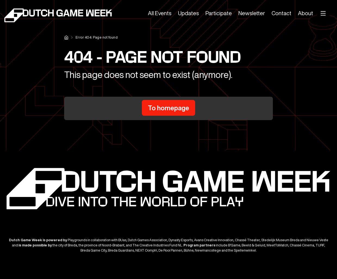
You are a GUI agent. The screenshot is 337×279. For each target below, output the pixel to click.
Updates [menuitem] (188, 13)
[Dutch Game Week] (58, 16)
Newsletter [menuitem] (251, 13)
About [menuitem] (305, 13)
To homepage (168, 108)
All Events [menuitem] (159, 13)
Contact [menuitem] (281, 13)
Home (66, 37)
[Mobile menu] (323, 13)
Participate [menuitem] (218, 13)
